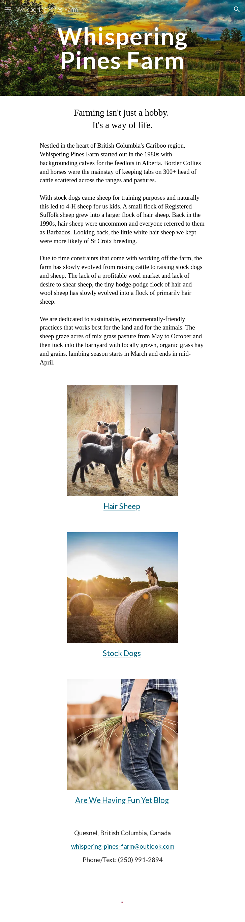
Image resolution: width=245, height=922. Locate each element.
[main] (122, 48)
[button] (8, 9)
